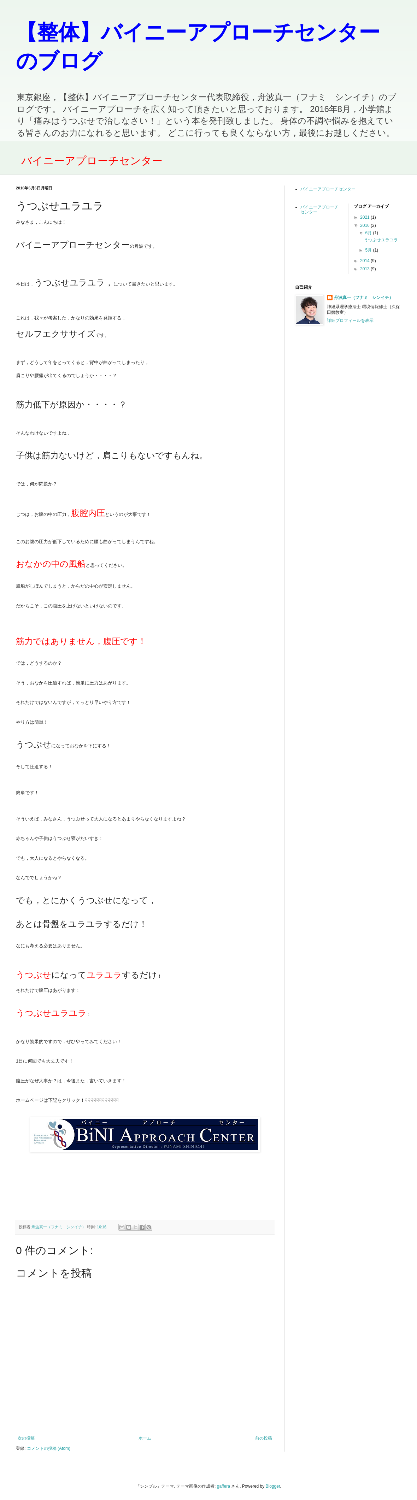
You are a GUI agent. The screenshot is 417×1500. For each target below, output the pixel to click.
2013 (365, 268)
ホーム (145, 1438)
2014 (365, 260)
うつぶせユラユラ (381, 239)
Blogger (273, 1486)
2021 (365, 217)
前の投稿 (263, 1438)
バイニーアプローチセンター (92, 160)
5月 (369, 250)
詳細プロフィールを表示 (350, 320)
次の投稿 (26, 1438)
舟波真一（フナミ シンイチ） (363, 297)
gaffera (223, 1486)
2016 (365, 225)
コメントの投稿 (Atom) (48, 1448)
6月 (369, 232)
